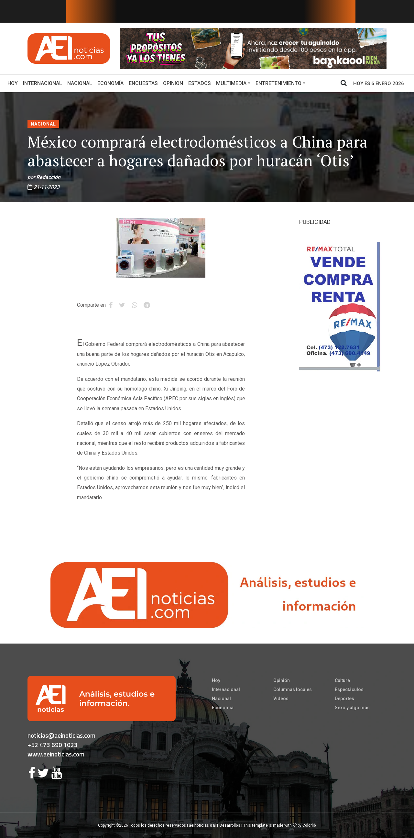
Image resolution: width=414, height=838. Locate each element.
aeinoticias (199, 825)
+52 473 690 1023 (52, 744)
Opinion (173, 83)
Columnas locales (292, 689)
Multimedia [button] (231, 83)
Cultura (342, 680)
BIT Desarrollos (226, 825)
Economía (110, 83)
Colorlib (309, 825)
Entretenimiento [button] (278, 83)
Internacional (42, 83)
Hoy (13, 82)
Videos (281, 698)
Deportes (344, 698)
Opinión (281, 680)
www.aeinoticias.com (55, 754)
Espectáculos (349, 689)
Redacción (48, 177)
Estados (199, 83)
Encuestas (143, 83)
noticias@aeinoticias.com (61, 735)
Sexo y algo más (352, 707)
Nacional (79, 83)
